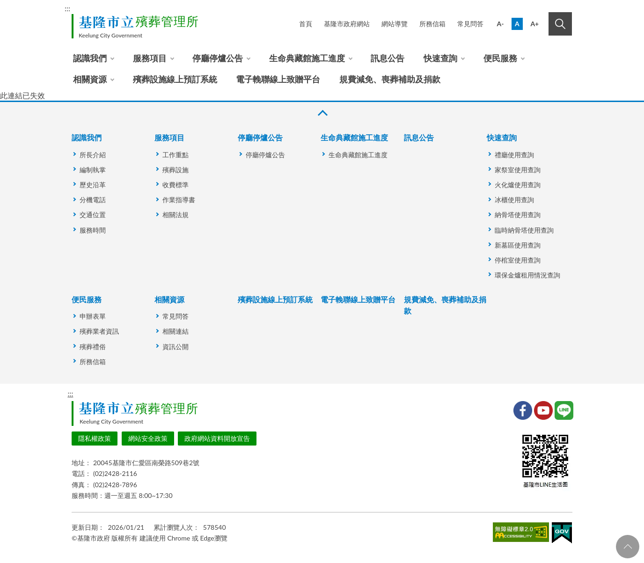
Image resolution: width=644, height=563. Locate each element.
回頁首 (627, 546)
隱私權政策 (94, 438)
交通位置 (93, 215)
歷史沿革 (93, 185)
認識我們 (90, 58)
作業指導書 (178, 200)
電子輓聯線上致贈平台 (278, 79)
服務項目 (150, 58)
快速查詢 (440, 58)
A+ (534, 24)
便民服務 (500, 58)
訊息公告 (387, 58)
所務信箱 (432, 24)
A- (500, 24)
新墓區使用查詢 (518, 245)
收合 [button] (322, 113)
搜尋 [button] (560, 24)
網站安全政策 (148, 438)
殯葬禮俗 (93, 347)
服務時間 (93, 230)
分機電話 (93, 200)
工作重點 (175, 155)
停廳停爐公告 (217, 58)
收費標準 (175, 185)
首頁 (305, 24)
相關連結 (175, 331)
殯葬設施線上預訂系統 (175, 79)
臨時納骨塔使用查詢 (524, 230)
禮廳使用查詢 (514, 155)
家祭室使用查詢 (518, 170)
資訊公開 (175, 347)
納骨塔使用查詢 (518, 215)
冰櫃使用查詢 (514, 200)
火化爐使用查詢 (518, 185)
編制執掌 (93, 170)
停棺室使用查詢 (518, 260)
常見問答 (470, 24)
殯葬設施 (175, 170)
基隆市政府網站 (347, 24)
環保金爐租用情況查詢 (527, 275)
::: (67, 8)
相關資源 (90, 79)
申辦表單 (93, 316)
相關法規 (175, 215)
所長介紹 (93, 155)
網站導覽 (394, 24)
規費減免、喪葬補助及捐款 (389, 79)
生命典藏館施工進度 (307, 58)
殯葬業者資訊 (99, 331)
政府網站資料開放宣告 (217, 438)
